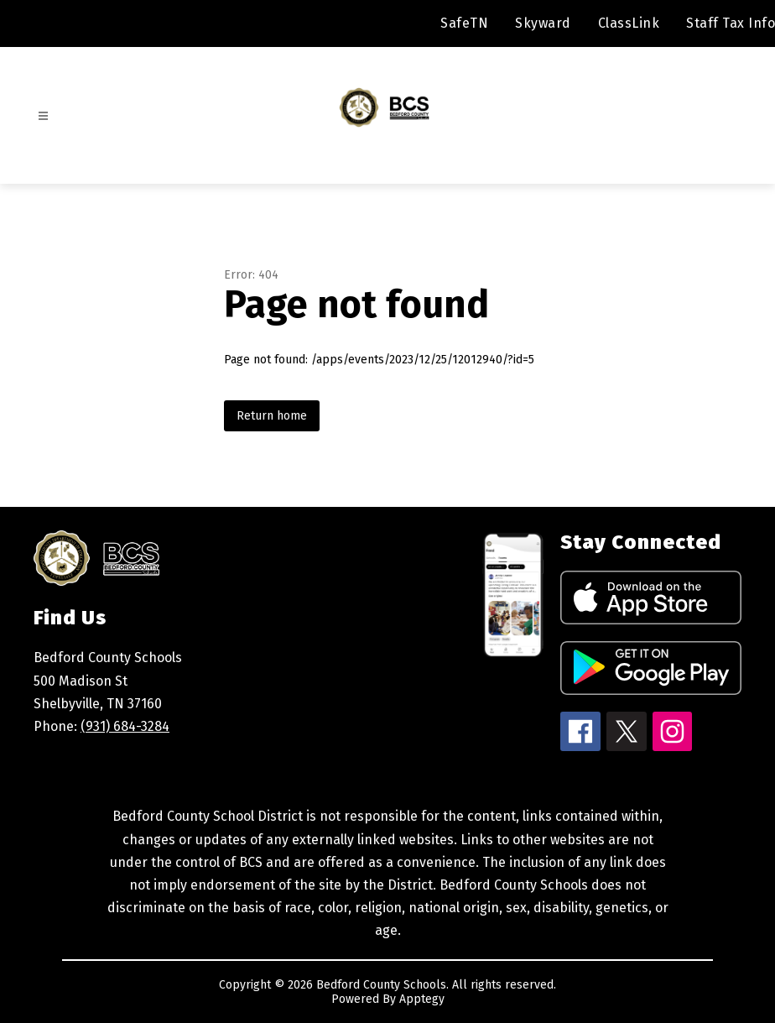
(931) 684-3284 (125, 726)
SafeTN (464, 23)
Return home (272, 416)
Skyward (543, 23)
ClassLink (629, 23)
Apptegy (422, 999)
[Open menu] (43, 116)
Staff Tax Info (730, 23)
